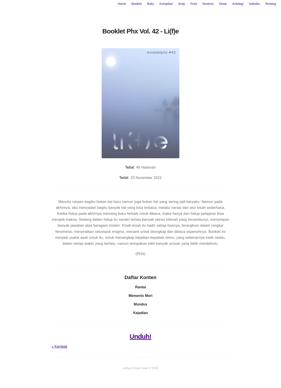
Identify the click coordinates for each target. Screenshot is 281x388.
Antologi (237, 4)
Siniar (223, 4)
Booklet (136, 4)
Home (122, 4)
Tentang (270, 4)
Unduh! (140, 336)
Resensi (208, 4)
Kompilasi (166, 4)
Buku (150, 4)
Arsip (181, 4)
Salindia (254, 4)
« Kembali (59, 346)
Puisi (194, 4)
